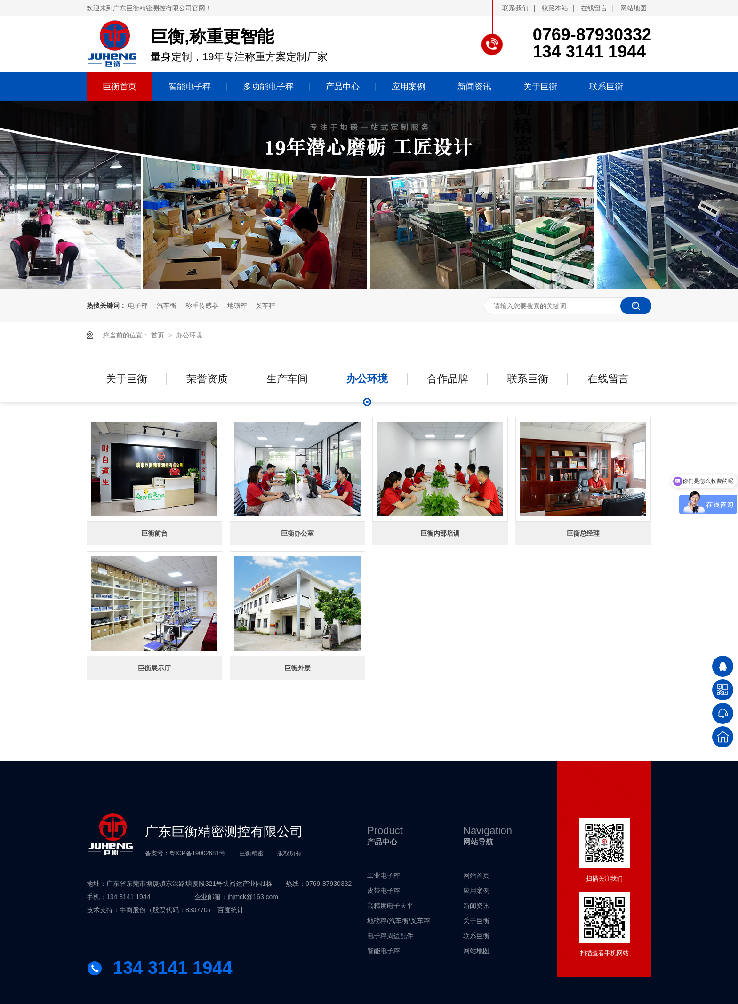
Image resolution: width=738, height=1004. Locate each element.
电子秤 (138, 305)
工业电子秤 (383, 875)
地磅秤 (237, 305)
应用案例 (476, 890)
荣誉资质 (207, 379)
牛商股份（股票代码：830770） (167, 910)
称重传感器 (201, 305)
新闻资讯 (476, 905)
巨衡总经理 (583, 533)
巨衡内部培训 (440, 533)
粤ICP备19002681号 (197, 853)
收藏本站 (555, 8)
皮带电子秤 (383, 890)
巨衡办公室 (297, 533)
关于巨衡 (126, 379)
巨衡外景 (297, 668)
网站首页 (476, 875)
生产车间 (287, 379)
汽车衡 (166, 305)
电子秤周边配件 (390, 936)
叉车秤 (265, 305)
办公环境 (189, 335)
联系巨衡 (527, 379)
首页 (158, 335)
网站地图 (633, 8)
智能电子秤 (383, 951)
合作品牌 (447, 379)
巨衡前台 (154, 533)
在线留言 (594, 8)
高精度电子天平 (390, 905)
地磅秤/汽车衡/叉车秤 (398, 920)
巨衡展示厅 (154, 668)
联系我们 (515, 8)
